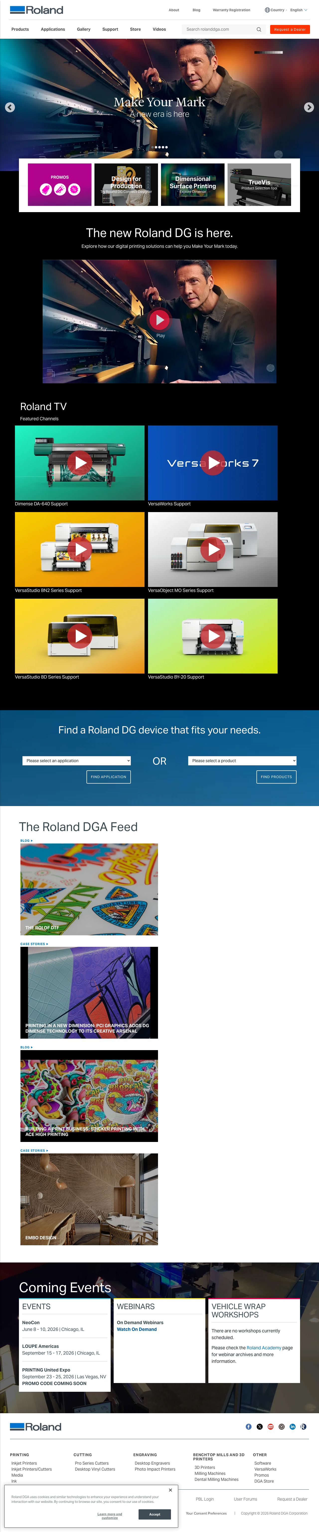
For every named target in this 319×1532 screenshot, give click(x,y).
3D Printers (205, 1467)
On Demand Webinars (140, 1322)
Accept (154, 1514)
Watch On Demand (137, 1329)
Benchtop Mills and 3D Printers (219, 1456)
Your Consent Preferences (206, 1513)
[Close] (170, 1490)
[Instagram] (282, 1426)
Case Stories (33, 944)
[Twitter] (260, 1426)
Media (17, 1475)
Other (260, 1454)
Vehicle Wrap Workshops (239, 1310)
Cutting (83, 1454)
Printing (19, 1454)
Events (36, 1306)
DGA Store (264, 1481)
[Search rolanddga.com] (221, 29)
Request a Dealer (292, 1499)
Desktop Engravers (152, 1463)
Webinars (136, 1306)
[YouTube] (271, 1426)
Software (262, 1463)
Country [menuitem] (277, 10)
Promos (261, 1475)
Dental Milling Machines (217, 1479)
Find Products (276, 777)
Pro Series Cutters (92, 1463)
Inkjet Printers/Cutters (31, 1469)
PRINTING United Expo (46, 1370)
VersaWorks (265, 1469)
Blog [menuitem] (196, 10)
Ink (14, 1481)
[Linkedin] (293, 1426)
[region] (91, 1506)
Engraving (145, 1454)
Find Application (108, 777)
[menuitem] (22, 29)
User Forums (245, 1499)
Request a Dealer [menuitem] (290, 29)
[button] (26, 105)
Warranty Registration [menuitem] (231, 10)
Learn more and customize (109, 1516)
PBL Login (205, 1499)
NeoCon (31, 1322)
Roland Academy (264, 1348)
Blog (25, 840)
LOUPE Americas (40, 1346)
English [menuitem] (299, 10)
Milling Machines (210, 1473)
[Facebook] (249, 1426)
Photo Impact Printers (155, 1469)
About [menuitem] (176, 10)
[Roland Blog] (304, 1426)
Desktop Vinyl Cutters (95, 1469)
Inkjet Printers (24, 1463)
